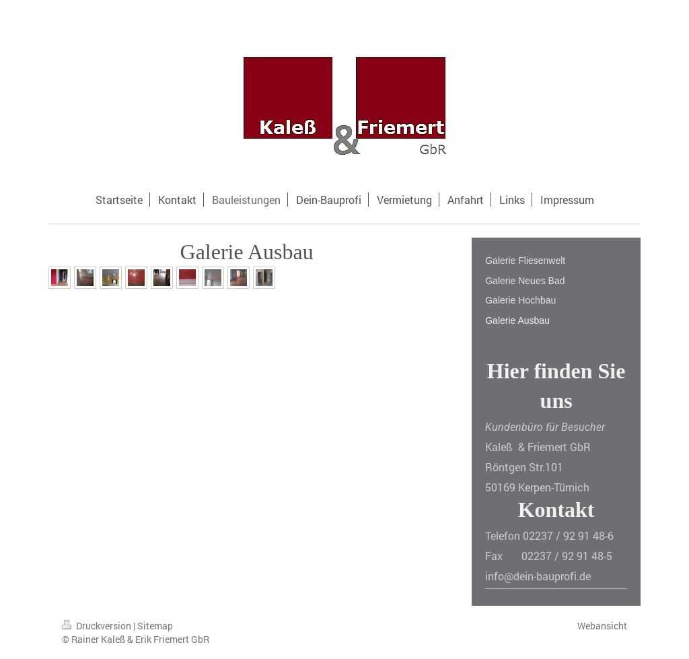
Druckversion (97, 625)
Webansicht (602, 625)
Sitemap (155, 625)
